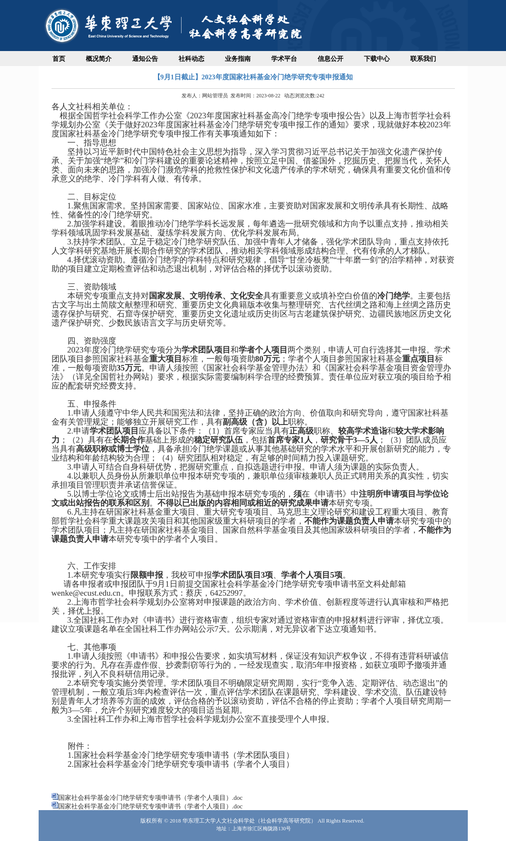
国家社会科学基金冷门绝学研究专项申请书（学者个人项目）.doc (150, 797)
